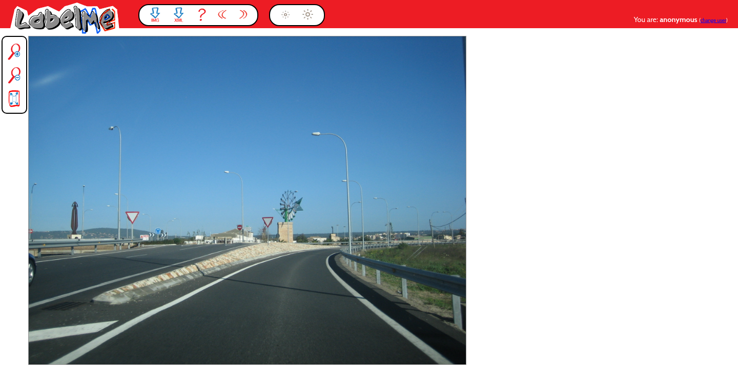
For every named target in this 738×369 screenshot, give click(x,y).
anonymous (679, 19)
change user (713, 20)
